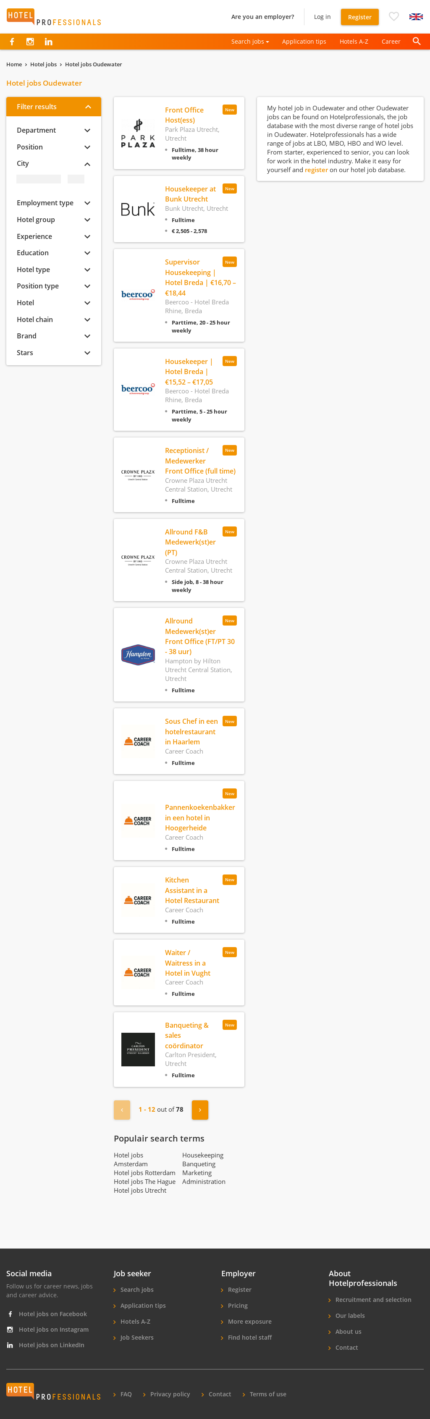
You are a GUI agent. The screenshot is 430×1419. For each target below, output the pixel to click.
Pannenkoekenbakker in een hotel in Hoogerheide (200, 818)
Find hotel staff (249, 1337)
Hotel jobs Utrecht (140, 1190)
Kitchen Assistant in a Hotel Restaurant (192, 890)
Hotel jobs (43, 64)
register (317, 169)
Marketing (197, 1172)
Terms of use (267, 1394)
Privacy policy (169, 1394)
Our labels (349, 1316)
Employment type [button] (45, 202)
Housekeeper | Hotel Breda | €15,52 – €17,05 (189, 372)
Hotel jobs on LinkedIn (45, 1345)
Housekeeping (202, 1155)
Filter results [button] (37, 106)
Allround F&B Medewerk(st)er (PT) (190, 542)
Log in (322, 17)
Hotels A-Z (354, 41)
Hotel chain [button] (35, 319)
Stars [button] (25, 352)
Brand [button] (27, 335)
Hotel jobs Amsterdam (131, 1159)
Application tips (304, 41)
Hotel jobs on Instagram (47, 1329)
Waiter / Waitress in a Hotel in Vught (187, 963)
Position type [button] (38, 286)
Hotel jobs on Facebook (46, 1314)
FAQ (125, 1394)
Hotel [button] (25, 302)
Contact (346, 1347)
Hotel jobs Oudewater (93, 64)
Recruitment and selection (373, 1300)
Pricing (237, 1305)
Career (391, 41)
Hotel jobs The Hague (145, 1181)
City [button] (23, 163)
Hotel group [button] (36, 219)
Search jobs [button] (247, 41)
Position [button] (30, 147)
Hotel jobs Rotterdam (145, 1172)
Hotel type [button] (33, 269)
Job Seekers (136, 1337)
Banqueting (198, 1164)
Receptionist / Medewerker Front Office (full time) (200, 461)
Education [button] (33, 252)
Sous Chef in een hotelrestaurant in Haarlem (191, 731)
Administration (203, 1181)
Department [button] (36, 130)
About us (348, 1331)
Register (360, 17)
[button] (394, 17)
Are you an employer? (262, 17)
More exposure (249, 1321)
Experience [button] (34, 236)
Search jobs (136, 1289)
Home (14, 64)
